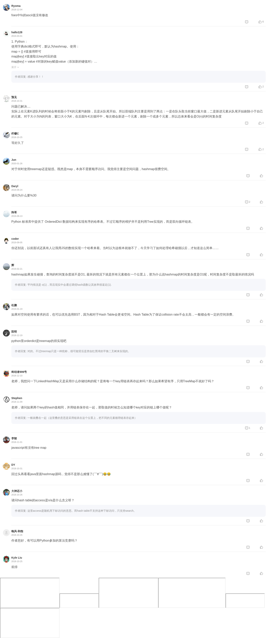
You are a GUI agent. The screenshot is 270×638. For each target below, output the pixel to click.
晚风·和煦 (17, 531)
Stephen (16, 398)
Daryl (14, 186)
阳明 (14, 331)
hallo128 (16, 32)
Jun (13, 159)
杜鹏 (14, 305)
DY (13, 464)
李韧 (14, 438)
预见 (14, 97)
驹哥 (14, 212)
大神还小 (16, 491)
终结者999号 (19, 371)
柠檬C (15, 133)
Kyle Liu (16, 557)
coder (15, 238)
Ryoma (16, 5)
